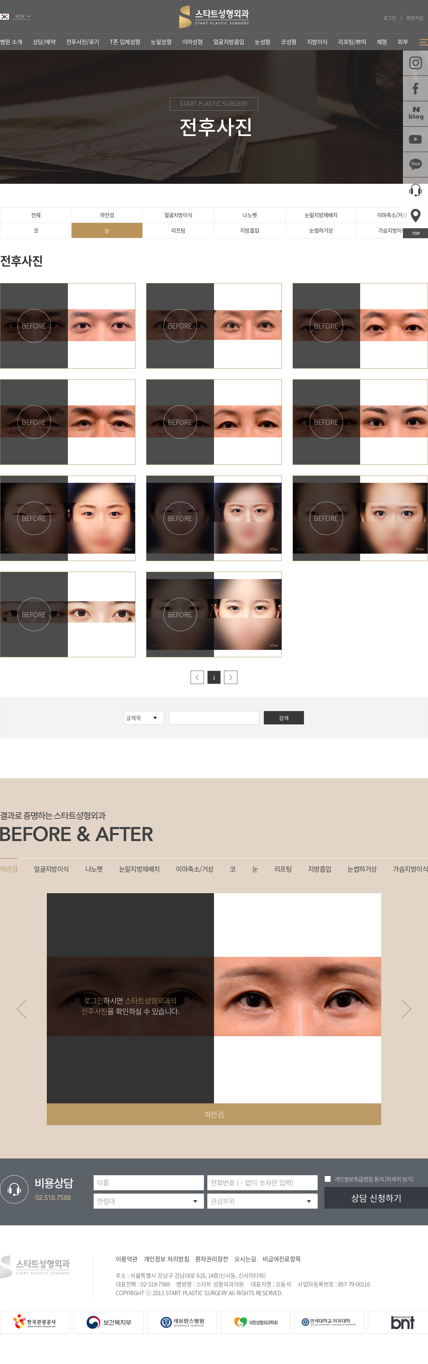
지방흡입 (249, 230)
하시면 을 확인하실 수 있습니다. (130, 1005)
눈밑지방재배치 (321, 215)
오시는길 (245, 1258)
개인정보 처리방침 (166, 1258)
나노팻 (249, 215)
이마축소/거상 (392, 215)
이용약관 (127, 1258)
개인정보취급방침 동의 (359, 1179)
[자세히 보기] (398, 1179)
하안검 (107, 215)
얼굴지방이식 (178, 215)
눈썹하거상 (321, 230)
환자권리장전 (211, 1258)
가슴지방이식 (392, 230)
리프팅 (178, 230)
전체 (35, 215)
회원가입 (414, 17)
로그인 (390, 17)
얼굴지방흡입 (228, 41)
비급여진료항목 (281, 1258)
